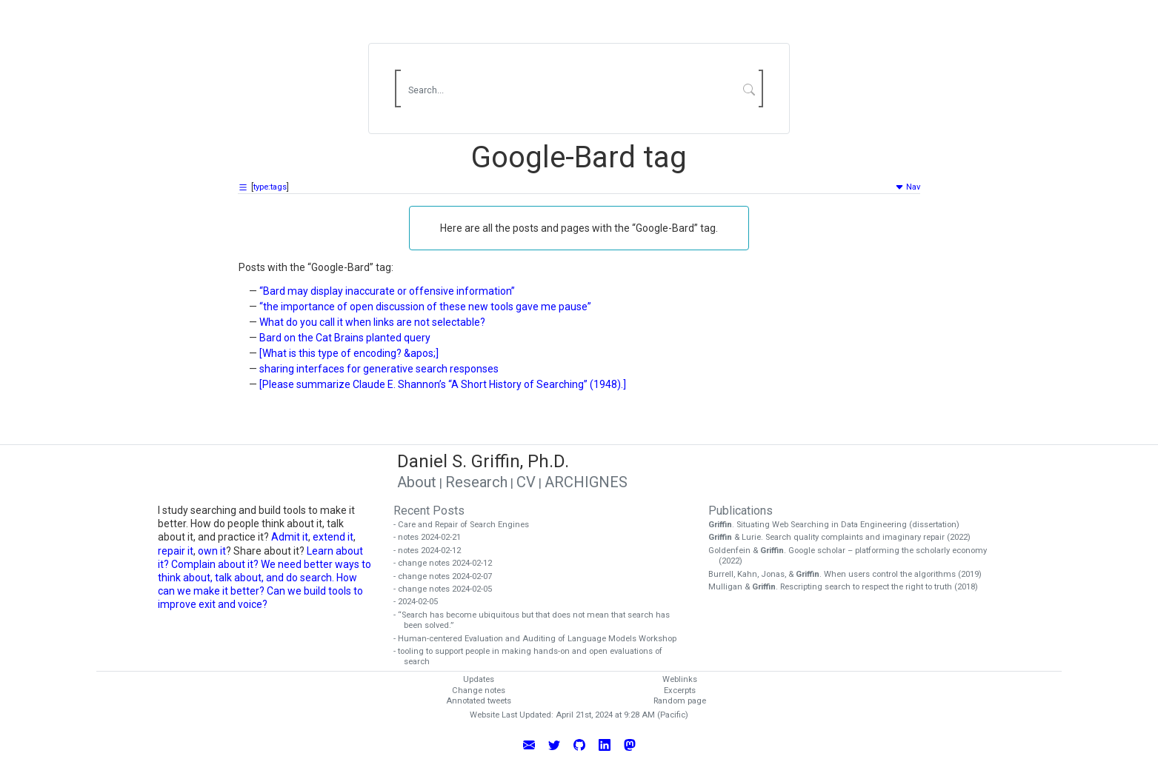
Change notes (478, 690)
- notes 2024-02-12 (432, 550)
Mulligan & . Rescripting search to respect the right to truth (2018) (848, 587)
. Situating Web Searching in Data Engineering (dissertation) (839, 524)
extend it (333, 537)
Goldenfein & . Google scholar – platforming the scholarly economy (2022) (853, 556)
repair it (175, 551)
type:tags (270, 187)
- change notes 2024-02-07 (448, 576)
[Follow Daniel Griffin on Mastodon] (630, 744)
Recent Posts (429, 511)
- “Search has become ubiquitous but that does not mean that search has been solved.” (537, 620)
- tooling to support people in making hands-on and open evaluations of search (533, 656)
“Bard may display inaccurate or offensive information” (387, 291)
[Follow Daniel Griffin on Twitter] (554, 744)
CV (526, 482)
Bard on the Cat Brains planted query (344, 338)
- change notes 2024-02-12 (448, 563)
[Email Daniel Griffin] (529, 744)
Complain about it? (215, 564)
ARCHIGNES (586, 482)
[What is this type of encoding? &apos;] (349, 353)
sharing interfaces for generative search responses (379, 369)
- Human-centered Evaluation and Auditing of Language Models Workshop (540, 638)
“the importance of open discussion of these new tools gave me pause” (425, 306)
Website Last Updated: (511, 715)
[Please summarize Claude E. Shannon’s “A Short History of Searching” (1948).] (442, 384)
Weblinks (679, 679)
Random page (679, 701)
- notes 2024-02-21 (432, 537)
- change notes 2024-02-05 (448, 589)
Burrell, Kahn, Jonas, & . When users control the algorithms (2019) (850, 574)
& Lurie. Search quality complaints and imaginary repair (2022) (845, 537)
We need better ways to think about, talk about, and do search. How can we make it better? (264, 577)
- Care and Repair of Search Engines (466, 524)
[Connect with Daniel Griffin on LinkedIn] (604, 744)
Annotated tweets (478, 701)
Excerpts (680, 690)
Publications (740, 511)
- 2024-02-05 (421, 601)
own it (212, 551)
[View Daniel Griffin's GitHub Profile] (579, 744)
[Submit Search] (749, 89)
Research (476, 482)
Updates (478, 679)
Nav (907, 187)
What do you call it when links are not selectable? (372, 322)
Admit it (289, 537)
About (416, 482)
